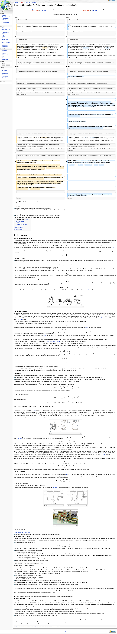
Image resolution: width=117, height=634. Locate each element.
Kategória (16, 626)
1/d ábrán (90, 289)
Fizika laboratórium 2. (45, 626)
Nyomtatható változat (6, 74)
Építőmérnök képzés (6, 37)
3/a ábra (44, 335)
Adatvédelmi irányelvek (45, 631)
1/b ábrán (103, 317)
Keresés (2, 61)
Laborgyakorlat (36, 626)
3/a (66, 474)
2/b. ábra (19, 438)
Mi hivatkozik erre (5, 68)
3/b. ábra (65, 437)
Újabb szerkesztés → (90, 12)
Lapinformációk (5, 79)
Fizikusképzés (5, 27)
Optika (3, 56)
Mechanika (4, 50)
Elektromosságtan (23, 626)
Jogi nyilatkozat (66, 631)
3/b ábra (55, 487)
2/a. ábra (34, 410)
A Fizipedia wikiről (56, 631)
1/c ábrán (20, 319)
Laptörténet (34, 2)
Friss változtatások (6, 16)
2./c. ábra (103, 454)
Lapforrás (28, 2)
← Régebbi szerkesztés (39, 12)
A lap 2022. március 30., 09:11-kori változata (87, 9)
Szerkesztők (4, 82)
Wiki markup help (5, 18)
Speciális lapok (5, 73)
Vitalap (21, 2)
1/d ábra (86, 327)
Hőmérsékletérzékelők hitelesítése (54, 341)
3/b (69, 474)
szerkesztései (43, 10)
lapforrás (51, 9)
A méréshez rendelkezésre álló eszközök (23, 532)
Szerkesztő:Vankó (56, 626)
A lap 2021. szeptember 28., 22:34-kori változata (36, 9)
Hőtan (30, 626)
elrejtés (26, 219)
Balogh (34, 10)
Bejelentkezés (112, 0)
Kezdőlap (4, 15)
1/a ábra (47, 314)
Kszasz (84, 10)
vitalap (37, 10)
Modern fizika (5, 59)
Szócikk (16, 2)
